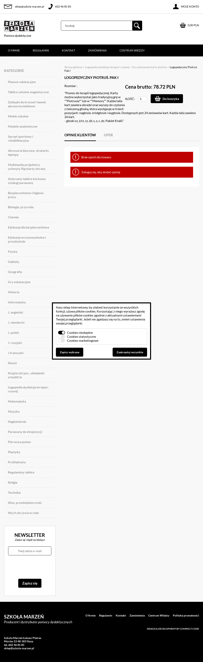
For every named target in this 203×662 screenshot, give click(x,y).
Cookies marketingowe (82, 340)
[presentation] (29, 567)
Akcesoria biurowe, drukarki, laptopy (28, 152)
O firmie (14, 50)
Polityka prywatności (25, 62)
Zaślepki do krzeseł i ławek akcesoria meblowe (27, 104)
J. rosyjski (15, 343)
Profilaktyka (17, 462)
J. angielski (15, 312)
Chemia (13, 217)
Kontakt (68, 50)
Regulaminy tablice (21, 472)
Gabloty (13, 261)
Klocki (12, 363)
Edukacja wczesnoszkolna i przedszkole (27, 239)
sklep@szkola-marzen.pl (29, 6)
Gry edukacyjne (19, 282)
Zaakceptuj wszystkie (130, 352)
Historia (13, 292)
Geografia (15, 272)
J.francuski (15, 353)
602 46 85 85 (63, 6)
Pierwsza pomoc (19, 442)
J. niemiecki (16, 322)
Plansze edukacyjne (22, 82)
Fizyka (12, 251)
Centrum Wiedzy (132, 50)
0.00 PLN (193, 25)
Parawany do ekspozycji (25, 432)
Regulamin (41, 50)
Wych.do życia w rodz (23, 513)
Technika (14, 492)
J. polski (13, 332)
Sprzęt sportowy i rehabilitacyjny (20, 138)
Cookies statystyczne (81, 336)
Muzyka (13, 411)
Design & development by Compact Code (173, 628)
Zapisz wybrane (69, 352)
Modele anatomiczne (22, 126)
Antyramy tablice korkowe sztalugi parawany (27, 181)
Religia (12, 482)
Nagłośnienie (17, 421)
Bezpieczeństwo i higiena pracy (25, 195)
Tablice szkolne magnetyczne (28, 92)
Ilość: (130, 99)
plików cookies (86, 311)
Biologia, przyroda (21, 207)
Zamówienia (97, 50)
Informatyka (17, 302)
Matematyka (17, 401)
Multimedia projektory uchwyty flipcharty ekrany (27, 166)
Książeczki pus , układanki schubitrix (26, 375)
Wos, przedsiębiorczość (25, 502)
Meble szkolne (18, 116)
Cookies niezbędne (80, 332)
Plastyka (14, 452)
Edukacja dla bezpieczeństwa (28, 227)
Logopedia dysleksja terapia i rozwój (28, 389)
